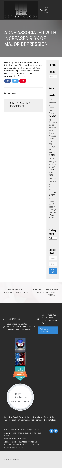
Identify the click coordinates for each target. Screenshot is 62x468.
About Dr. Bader (18, 430)
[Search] (53, 76)
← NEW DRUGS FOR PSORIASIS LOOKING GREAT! (16, 290)
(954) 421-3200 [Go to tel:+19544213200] (13, 319)
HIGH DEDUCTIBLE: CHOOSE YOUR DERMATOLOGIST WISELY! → (45, 292)
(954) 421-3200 (46, 10)
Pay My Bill (23, 439)
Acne (15, 93)
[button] (48, 330)
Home (6, 430)
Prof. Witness (10, 439)
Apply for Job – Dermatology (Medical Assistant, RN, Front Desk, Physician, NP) (21, 443)
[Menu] (57, 10)
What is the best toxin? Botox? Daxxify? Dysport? (52, 206)
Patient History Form (13, 447)
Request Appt (33, 430)
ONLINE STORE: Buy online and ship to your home (22, 434)
